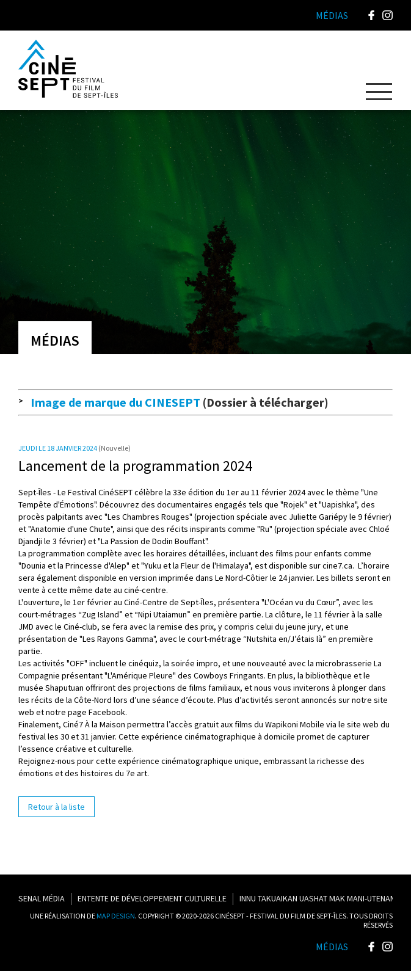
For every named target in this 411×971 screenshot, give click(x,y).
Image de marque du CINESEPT (115, 402)
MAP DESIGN (115, 915)
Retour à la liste (56, 806)
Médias (332, 946)
